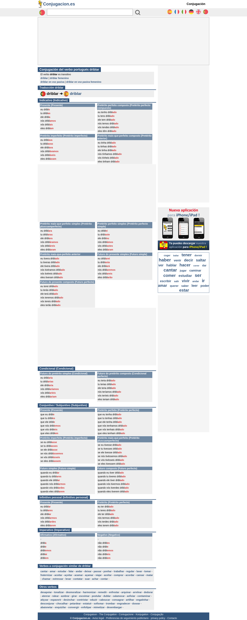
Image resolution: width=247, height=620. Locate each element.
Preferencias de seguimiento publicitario (127, 618)
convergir (73, 607)
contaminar (143, 596)
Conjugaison (90, 614)
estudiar (185, 276)
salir (176, 281)
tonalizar (59, 592)
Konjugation (142, 614)
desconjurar (47, 603)
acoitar (58, 575)
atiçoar (44, 599)
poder (205, 285)
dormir (198, 255)
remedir (102, 592)
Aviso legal (98, 618)
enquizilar (60, 607)
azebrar (65, 596)
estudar (62, 571)
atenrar (46, 596)
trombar (110, 603)
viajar (99, 575)
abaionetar (46, 607)
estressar (58, 579)
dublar (107, 596)
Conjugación (196, 4)
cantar (44, 571)
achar (95, 579)
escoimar (84, 596)
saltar (201, 260)
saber (185, 285)
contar (104, 579)
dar (204, 265)
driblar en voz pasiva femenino (83, 82)
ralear (55, 596)
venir (177, 260)
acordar (130, 575)
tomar (147, 571)
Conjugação (157, 614)
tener (187, 255)
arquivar (126, 592)
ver (160, 265)
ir (203, 280)
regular (130, 571)
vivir (186, 281)
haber (165, 259)
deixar (87, 571)
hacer (185, 265)
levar (68, 579)
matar (149, 575)
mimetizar (99, 607)
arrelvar (137, 592)
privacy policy (158, 618)
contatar (78, 579)
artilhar (130, 599)
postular (96, 596)
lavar (139, 571)
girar (74, 596)
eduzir (93, 599)
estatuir (87, 603)
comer (169, 275)
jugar (183, 270)
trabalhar (119, 571)
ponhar (107, 571)
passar (97, 571)
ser (198, 275)
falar (71, 571)
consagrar (118, 599)
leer (194, 285)
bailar (176, 255)
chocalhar (62, 603)
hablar (171, 265)
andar (79, 571)
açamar (89, 575)
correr (196, 266)
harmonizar (89, 592)
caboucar (104, 599)
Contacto (172, 618)
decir (188, 260)
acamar (78, 575)
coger (167, 255)
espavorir (55, 599)
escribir (165, 281)
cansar (140, 575)
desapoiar (46, 592)
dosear (136, 603)
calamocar (119, 596)
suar (87, 579)
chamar (46, 579)
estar (184, 290)
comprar (118, 575)
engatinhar (142, 599)
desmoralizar (73, 592)
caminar (195, 270)
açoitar (68, 575)
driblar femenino (59, 78)
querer (174, 285)
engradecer (123, 603)
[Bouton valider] (137, 12)
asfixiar (131, 596)
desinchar (69, 599)
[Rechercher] (90, 12)
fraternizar (46, 575)
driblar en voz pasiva (52, 82)
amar (52, 571)
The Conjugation (108, 614)
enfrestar (114, 592)
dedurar (148, 592)
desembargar (114, 607)
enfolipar (86, 607)
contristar (82, 599)
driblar (44, 78)
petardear (75, 603)
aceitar (108, 575)
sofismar (99, 603)
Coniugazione (126, 614)
